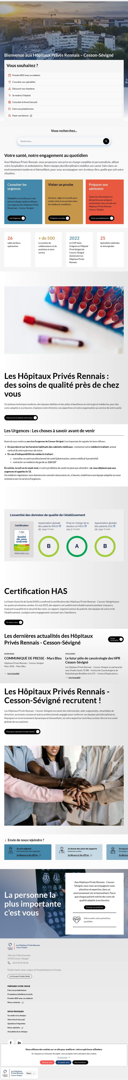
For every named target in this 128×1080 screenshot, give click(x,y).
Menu (120, 1074)
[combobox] (64, 141)
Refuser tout (47, 1062)
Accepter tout (63, 1062)
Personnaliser (80, 1062)
